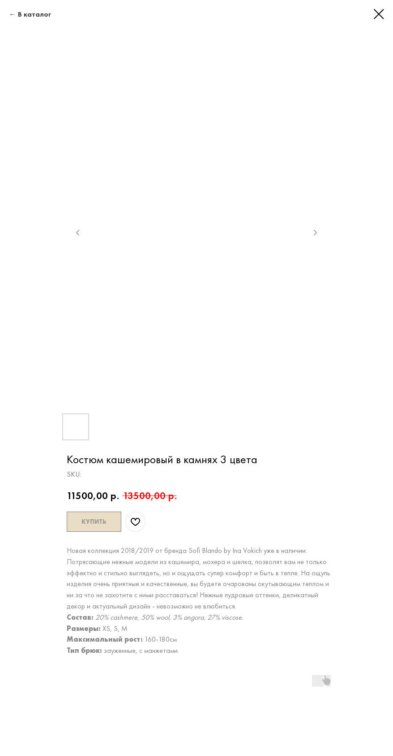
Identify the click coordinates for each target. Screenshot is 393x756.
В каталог (34, 14)
